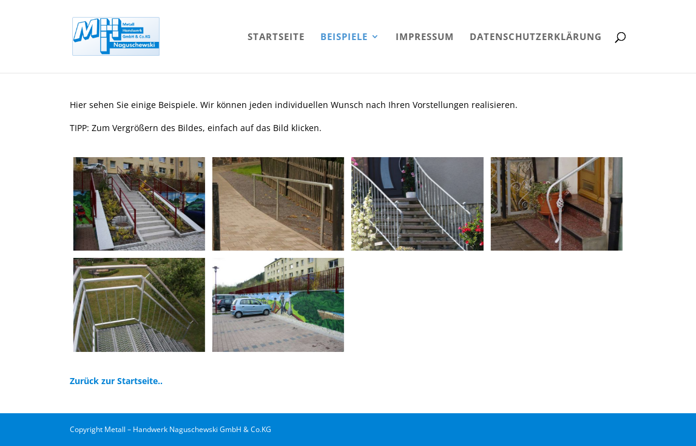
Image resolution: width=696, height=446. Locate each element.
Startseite (276, 37)
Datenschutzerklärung (536, 37)
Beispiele (344, 37)
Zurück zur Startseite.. (116, 381)
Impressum (425, 37)
